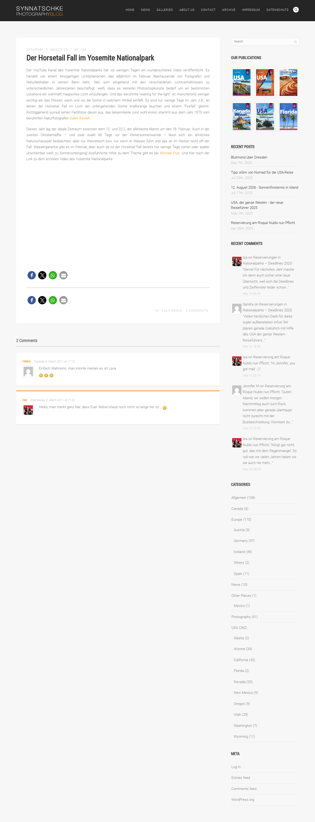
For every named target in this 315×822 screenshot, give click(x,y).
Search (296, 9)
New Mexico (243, 693)
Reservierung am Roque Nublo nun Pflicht (263, 223)
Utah (237, 714)
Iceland (239, 552)
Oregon (239, 704)
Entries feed (240, 778)
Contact (208, 10)
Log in (236, 767)
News (145, 10)
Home (130, 10)
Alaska (239, 638)
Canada (237, 509)
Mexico (239, 606)
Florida (239, 671)
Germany (241, 541)
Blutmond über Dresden (249, 157)
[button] (32, 275)
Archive (228, 10)
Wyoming (241, 736)
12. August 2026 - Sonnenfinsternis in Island (264, 187)
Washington (243, 726)
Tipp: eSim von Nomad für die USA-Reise (262, 172)
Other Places (241, 596)
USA (234, 628)
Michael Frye (170, 153)
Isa (84, 49)
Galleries (165, 10)
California (172, 310)
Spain (238, 574)
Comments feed (243, 789)
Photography (241, 617)
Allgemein (238, 498)
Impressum (251, 10)
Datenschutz (278, 10)
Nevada (240, 682)
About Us (186, 10)
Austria (239, 530)
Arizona (239, 649)
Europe (236, 519)
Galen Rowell (79, 118)
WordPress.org (242, 800)
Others (239, 563)
